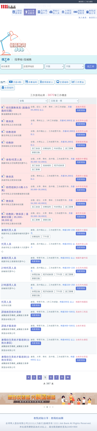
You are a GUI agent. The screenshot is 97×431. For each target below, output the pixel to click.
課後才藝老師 (8, 325)
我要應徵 (81, 110)
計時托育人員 (8, 268)
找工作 (5, 59)
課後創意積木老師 (11, 312)
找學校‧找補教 (23, 59)
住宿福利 (8, 87)
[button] (44, 407)
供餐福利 (31, 81)
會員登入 (82, 1)
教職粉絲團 (57, 418)
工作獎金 (78, 81)
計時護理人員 (8, 285)
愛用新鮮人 (46, 81)
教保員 (10, 121)
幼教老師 (11, 132)
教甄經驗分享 (41, 418)
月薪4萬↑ (15, 81)
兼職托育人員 (8, 230)
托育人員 (6, 244)
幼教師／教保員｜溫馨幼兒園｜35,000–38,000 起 (14, 217)
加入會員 (89, 1)
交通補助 (62, 81)
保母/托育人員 (14, 159)
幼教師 (10, 142)
